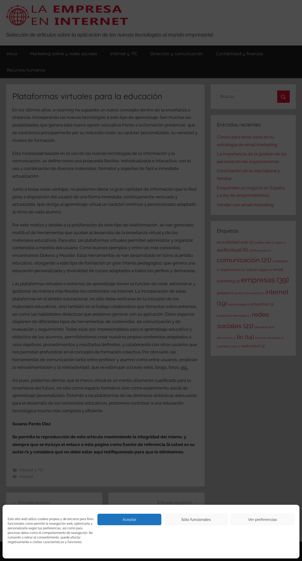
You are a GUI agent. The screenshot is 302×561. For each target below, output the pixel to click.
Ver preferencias (262, 519)
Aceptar (129, 519)
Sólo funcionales (196, 519)
